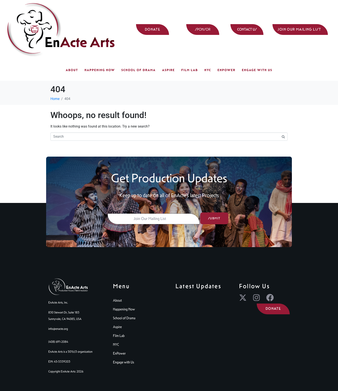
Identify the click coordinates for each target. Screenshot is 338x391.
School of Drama (138, 70)
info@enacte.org (58, 329)
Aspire (168, 70)
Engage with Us (257, 70)
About (72, 70)
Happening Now (99, 70)
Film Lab (189, 70)
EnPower (226, 70)
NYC (207, 70)
